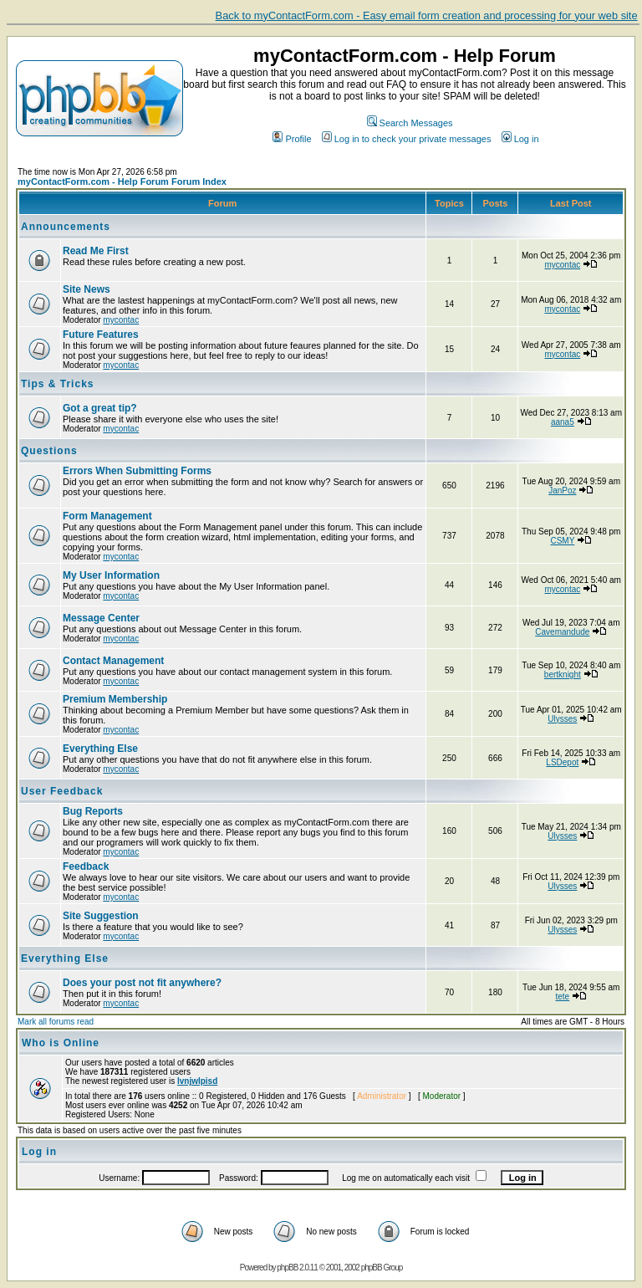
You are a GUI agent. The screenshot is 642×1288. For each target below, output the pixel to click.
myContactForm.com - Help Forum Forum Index (122, 181)
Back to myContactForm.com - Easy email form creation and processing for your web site (427, 15)
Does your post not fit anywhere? (142, 983)
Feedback (86, 866)
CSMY (562, 540)
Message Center (101, 618)
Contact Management (113, 661)
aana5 (562, 422)
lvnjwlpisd (197, 1081)
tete (562, 996)
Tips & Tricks (57, 384)
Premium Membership (115, 699)
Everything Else (100, 748)
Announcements (65, 227)
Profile (292, 139)
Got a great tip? (100, 408)
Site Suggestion (101, 916)
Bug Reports (93, 811)
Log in (520, 139)
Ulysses (562, 718)
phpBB (287, 1267)
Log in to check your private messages (407, 139)
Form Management (107, 516)
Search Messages (410, 123)
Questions (49, 451)
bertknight (562, 674)
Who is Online (60, 1043)
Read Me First (96, 251)
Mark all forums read (56, 1021)
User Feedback (62, 791)
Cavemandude (562, 631)
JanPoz (562, 490)
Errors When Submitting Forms (137, 471)
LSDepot (562, 762)
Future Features (101, 334)
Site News (86, 289)
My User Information (111, 575)
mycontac (562, 264)
